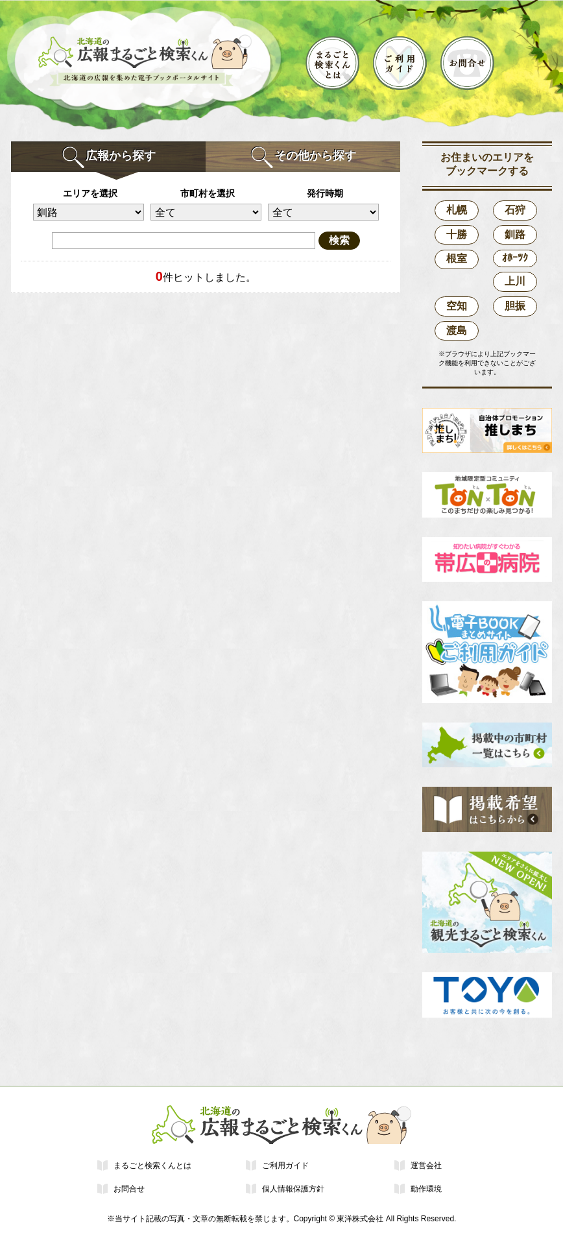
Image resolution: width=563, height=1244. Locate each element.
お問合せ (129, 1188)
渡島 (456, 330)
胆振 (515, 305)
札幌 (456, 209)
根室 (456, 258)
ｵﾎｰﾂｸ (515, 257)
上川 (515, 281)
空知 (456, 305)
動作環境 (426, 1188)
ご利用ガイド (285, 1165)
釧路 (515, 234)
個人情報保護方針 (293, 1188)
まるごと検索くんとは (152, 1165)
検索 (339, 240)
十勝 (456, 234)
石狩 (515, 209)
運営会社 (426, 1165)
